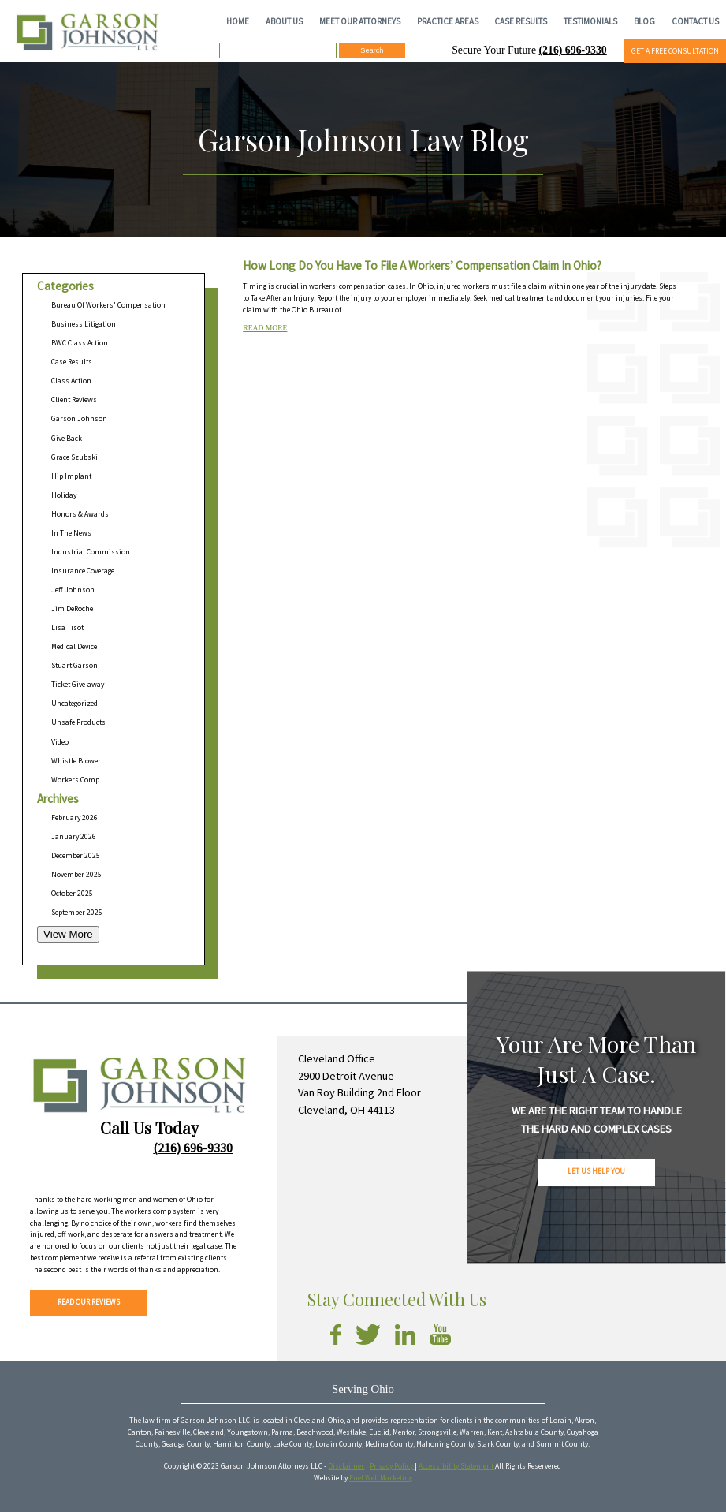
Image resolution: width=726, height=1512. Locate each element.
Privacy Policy (392, 1466)
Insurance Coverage (82, 571)
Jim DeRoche (72, 609)
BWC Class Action (79, 343)
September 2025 (76, 912)
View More (68, 934)
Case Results (71, 362)
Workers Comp (75, 780)
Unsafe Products (78, 722)
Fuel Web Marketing (380, 1478)
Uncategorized (74, 703)
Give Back (66, 438)
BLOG (644, 21)
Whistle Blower (76, 761)
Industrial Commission (90, 552)
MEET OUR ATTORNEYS (359, 21)
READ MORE (265, 327)
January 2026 (73, 837)
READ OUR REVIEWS (89, 1302)
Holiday (63, 495)
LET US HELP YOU (596, 1171)
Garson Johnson (79, 419)
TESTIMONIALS (590, 21)
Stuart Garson (74, 665)
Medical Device (74, 646)
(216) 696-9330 (573, 50)
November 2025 (76, 874)
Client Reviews (74, 400)
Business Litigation (83, 324)
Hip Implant (71, 476)
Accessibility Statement (457, 1466)
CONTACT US (695, 21)
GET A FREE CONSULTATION (675, 51)
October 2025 (72, 893)
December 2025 (75, 856)
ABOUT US (284, 21)
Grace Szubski (74, 457)
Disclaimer (346, 1466)
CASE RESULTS (520, 21)
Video (60, 742)
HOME (237, 21)
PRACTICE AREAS (447, 21)
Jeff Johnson (73, 590)
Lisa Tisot (67, 628)
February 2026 (74, 818)
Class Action (71, 381)
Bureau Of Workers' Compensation (108, 305)
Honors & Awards (80, 514)
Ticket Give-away (77, 684)
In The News (71, 533)
